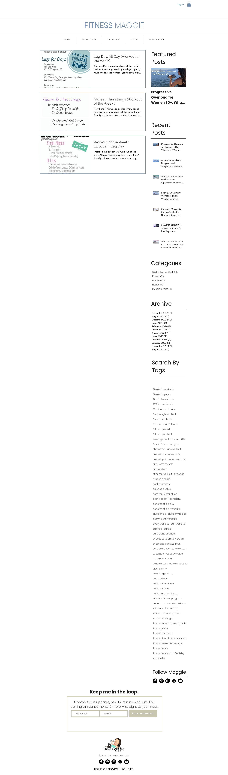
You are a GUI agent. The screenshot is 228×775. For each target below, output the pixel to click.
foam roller (159, 658)
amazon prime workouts (166, 454)
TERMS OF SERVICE (106, 769)
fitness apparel (171, 613)
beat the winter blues (165, 494)
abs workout (174, 449)
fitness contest (161, 623)
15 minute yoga (161, 394)
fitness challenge (162, 618)
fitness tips (176, 643)
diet (155, 568)
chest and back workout (166, 543)
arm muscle (166, 464)
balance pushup (162, 488)
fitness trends (160, 648)
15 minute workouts (163, 389)
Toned (164, 444)
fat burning (171, 608)
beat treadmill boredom (167, 498)
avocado (179, 474)
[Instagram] (167, 680)
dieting (163, 568)
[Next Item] (180, 77)
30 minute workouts (164, 409)
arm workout (160, 469)
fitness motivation (163, 633)
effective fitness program (167, 598)
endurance (159, 603)
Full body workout (162, 434)
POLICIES (127, 769)
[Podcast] (174, 680)
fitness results (160, 643)
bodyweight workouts (165, 518)
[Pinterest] (161, 680)
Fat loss (173, 424)
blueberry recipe (177, 513)
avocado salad (161, 479)
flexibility (179, 653)
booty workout (161, 523)
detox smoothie (178, 563)
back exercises (161, 484)
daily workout (160, 563)
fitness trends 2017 (163, 653)
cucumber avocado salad (168, 553)
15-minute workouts (163, 399)
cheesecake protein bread (168, 538)
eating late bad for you (166, 593)
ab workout (159, 449)
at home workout (162, 474)
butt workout (178, 523)
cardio (167, 528)
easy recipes (160, 578)
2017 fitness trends (163, 404)
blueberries (159, 513)
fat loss (157, 613)
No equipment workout (166, 439)
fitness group (160, 628)
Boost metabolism (163, 419)
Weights (174, 444)
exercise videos (176, 603)
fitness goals (178, 623)
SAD (182, 439)
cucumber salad (162, 558)
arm (155, 464)
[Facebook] (155, 680)
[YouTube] (180, 680)
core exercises (161, 548)
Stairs (156, 444)
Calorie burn (160, 424)
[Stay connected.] (143, 713)
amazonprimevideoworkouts (169, 459)
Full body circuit (161, 429)
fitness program (177, 638)
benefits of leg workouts (166, 509)
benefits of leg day (163, 503)
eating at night (161, 588)
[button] (189, 4)
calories (157, 528)
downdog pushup (163, 573)
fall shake (158, 608)
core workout (178, 548)
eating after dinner (163, 583)
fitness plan (159, 638)
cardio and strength (164, 533)
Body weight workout (164, 414)
